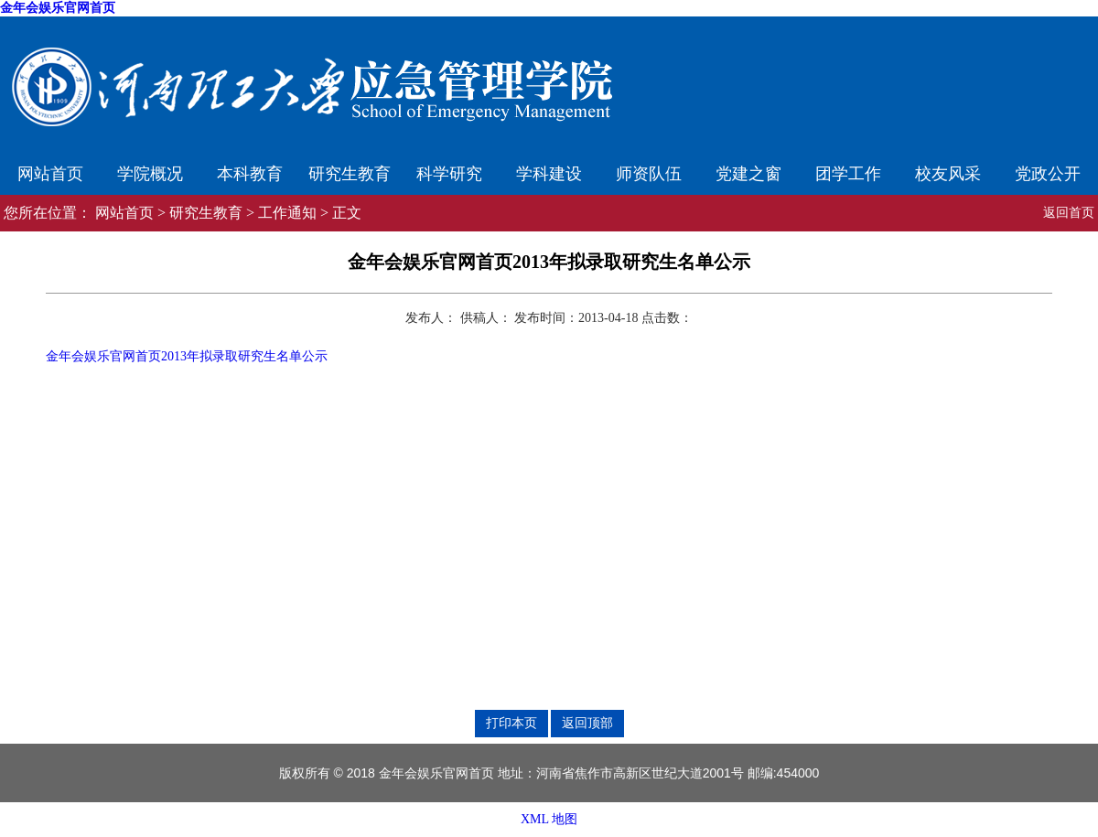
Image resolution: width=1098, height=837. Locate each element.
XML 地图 (549, 819)
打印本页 (511, 722)
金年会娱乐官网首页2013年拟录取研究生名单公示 (187, 356)
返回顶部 (587, 722)
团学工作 (848, 174)
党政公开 (1048, 174)
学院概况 (150, 174)
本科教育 (250, 174)
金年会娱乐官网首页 (57, 8)
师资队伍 (649, 174)
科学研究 (449, 174)
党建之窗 (748, 174)
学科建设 (549, 174)
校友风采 (948, 174)
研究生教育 (349, 174)
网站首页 (50, 174)
